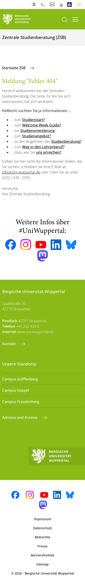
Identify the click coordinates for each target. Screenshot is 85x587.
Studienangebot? (36, 136)
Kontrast (34, 4)
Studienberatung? (66, 141)
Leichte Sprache (70, 4)
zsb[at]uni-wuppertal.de (21, 172)
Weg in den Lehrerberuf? (43, 146)
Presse (42, 546)
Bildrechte (42, 537)
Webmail (52, 4)
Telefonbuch (43, 4)
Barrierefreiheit (42, 555)
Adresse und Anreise (20, 417)
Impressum (42, 519)
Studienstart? (33, 119)
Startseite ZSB (14, 67)
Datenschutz (42, 528)
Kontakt (9, 343)
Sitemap (42, 564)
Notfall (61, 4)
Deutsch (80, 4)
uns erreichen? (48, 152)
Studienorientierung (37, 130)
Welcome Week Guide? (41, 125)
